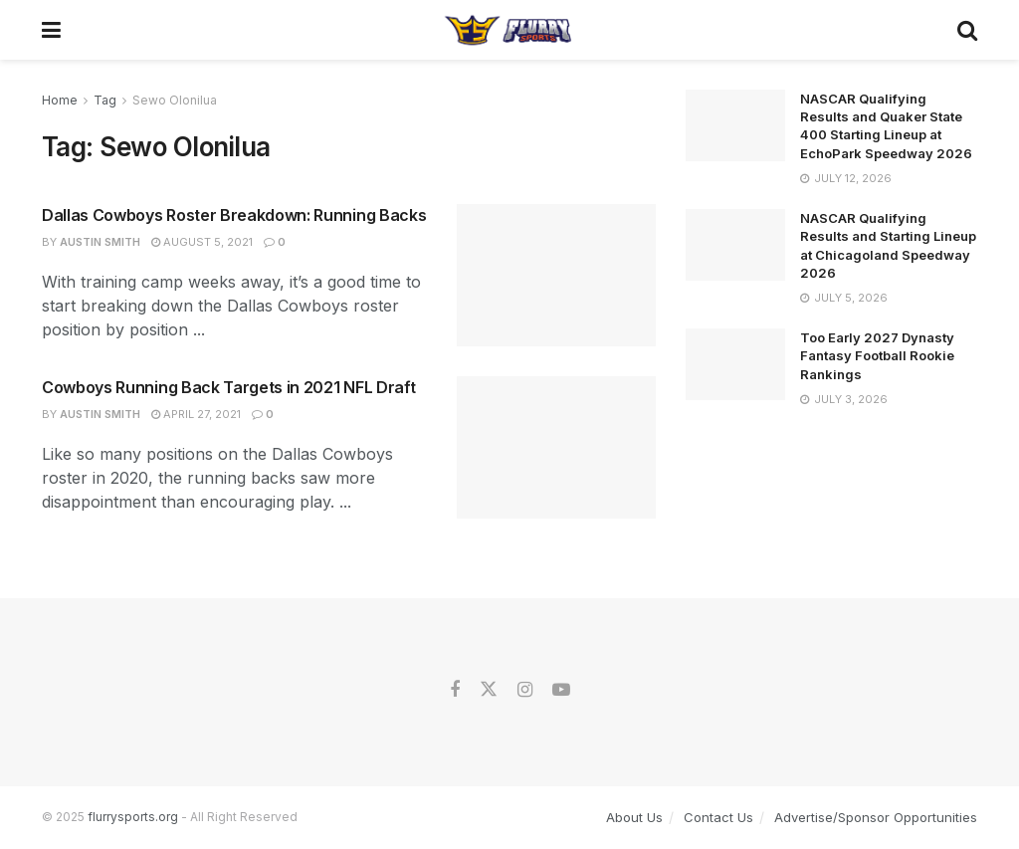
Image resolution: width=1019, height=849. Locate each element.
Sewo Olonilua (174, 100)
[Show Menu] (51, 30)
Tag (105, 100)
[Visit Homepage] (509, 30)
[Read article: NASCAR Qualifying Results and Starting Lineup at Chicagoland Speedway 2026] (735, 245)
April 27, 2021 (196, 414)
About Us (634, 817)
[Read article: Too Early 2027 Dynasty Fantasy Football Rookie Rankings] (735, 364)
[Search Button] (967, 30)
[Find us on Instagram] (524, 690)
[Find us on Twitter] (489, 690)
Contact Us (718, 817)
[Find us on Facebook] (455, 690)
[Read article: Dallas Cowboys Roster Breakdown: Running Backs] (556, 275)
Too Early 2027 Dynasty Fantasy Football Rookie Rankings (877, 355)
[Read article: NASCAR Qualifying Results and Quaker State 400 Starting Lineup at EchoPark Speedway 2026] (735, 125)
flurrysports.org (133, 816)
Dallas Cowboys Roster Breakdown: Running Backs (234, 215)
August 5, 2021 (202, 242)
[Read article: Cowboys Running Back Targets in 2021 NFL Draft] (556, 447)
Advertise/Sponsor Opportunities (875, 817)
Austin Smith (100, 242)
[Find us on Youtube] (561, 690)
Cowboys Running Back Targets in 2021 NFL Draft (228, 387)
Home (60, 100)
